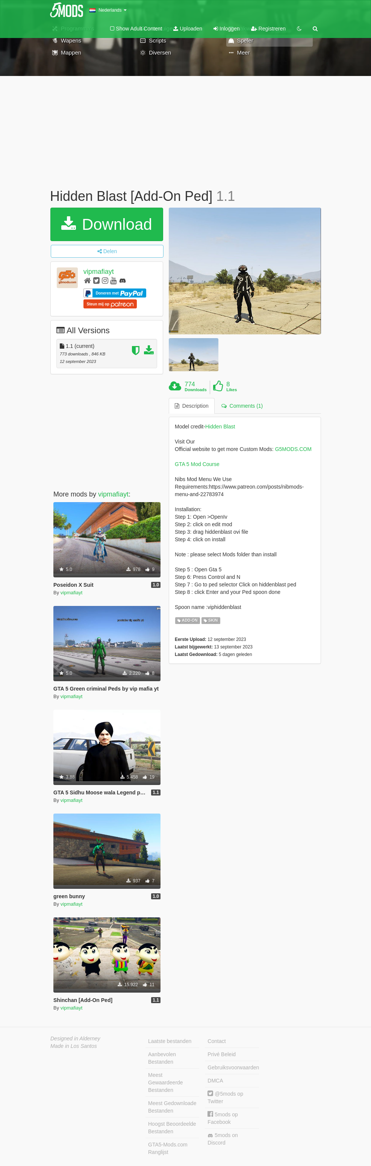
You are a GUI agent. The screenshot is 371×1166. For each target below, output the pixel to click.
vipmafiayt (98, 271)
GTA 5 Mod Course (197, 464)
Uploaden (187, 29)
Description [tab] (192, 406)
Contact (216, 1041)
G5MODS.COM (293, 449)
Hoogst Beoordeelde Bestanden (172, 1127)
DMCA (215, 1081)
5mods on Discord (222, 1139)
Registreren (268, 29)
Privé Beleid (221, 1054)
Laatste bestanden (169, 1041)
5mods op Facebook (222, 1118)
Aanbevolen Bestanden (162, 1058)
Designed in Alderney (75, 1038)
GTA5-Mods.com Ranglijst (168, 1148)
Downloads (196, 389)
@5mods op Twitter (225, 1097)
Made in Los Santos (73, 1046)
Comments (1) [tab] (242, 406)
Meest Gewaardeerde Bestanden (165, 1082)
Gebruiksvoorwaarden (233, 1067)
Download (106, 224)
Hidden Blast (220, 427)
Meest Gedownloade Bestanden (172, 1107)
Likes (231, 389)
